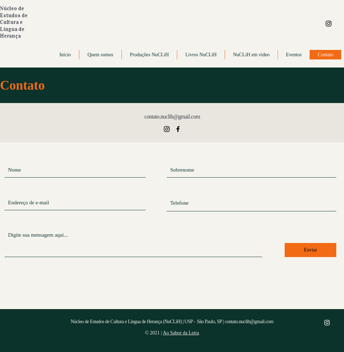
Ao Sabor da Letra (181, 332)
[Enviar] (310, 250)
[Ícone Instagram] (328, 23)
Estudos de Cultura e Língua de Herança (14, 25)
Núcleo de (12, 8)
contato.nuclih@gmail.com (172, 117)
